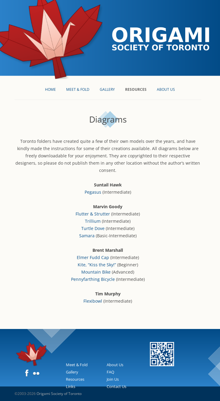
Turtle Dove (93, 228)
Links (70, 386)
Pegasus (93, 192)
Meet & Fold (77, 89)
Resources (136, 89)
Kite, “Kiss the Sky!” (97, 265)
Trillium (93, 221)
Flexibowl (92, 301)
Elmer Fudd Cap (93, 257)
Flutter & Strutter (93, 214)
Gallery (107, 89)
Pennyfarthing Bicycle (93, 279)
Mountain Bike (96, 272)
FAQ (110, 372)
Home (50, 89)
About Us (166, 89)
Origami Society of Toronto (59, 393)
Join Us (113, 379)
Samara (87, 235)
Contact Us (116, 386)
